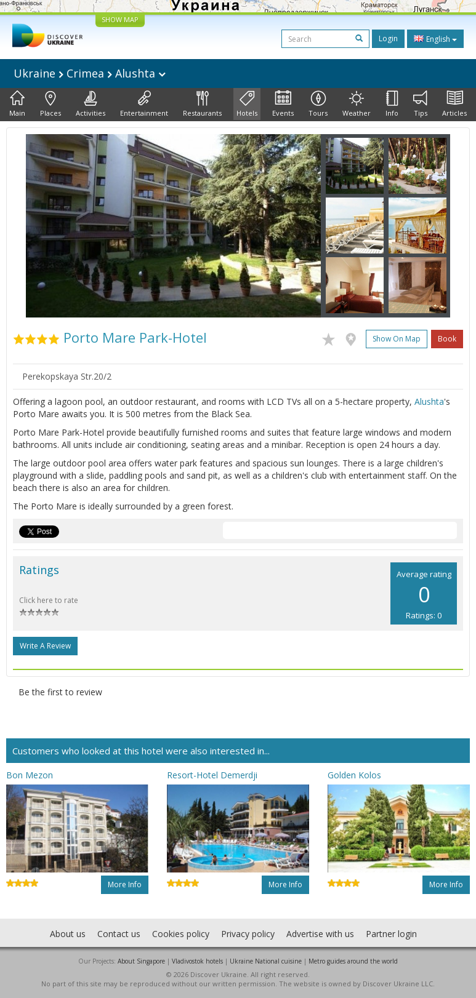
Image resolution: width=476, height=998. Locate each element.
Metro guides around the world (353, 961)
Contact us (118, 934)
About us (68, 934)
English (435, 38)
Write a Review (45, 646)
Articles (454, 104)
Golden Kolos (354, 775)
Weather (356, 104)
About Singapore (141, 961)
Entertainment (144, 104)
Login (388, 38)
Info (391, 104)
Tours (318, 104)
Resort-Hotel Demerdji (212, 775)
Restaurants (202, 104)
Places (50, 104)
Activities (90, 104)
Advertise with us (320, 934)
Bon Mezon (29, 775)
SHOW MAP (120, 19)
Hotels (246, 104)
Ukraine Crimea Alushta (90, 73)
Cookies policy (180, 934)
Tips (420, 104)
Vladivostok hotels (197, 961)
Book (447, 338)
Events (283, 104)
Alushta (429, 401)
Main (17, 104)
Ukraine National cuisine (266, 961)
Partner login (391, 934)
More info (125, 884)
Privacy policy (248, 934)
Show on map (397, 338)
